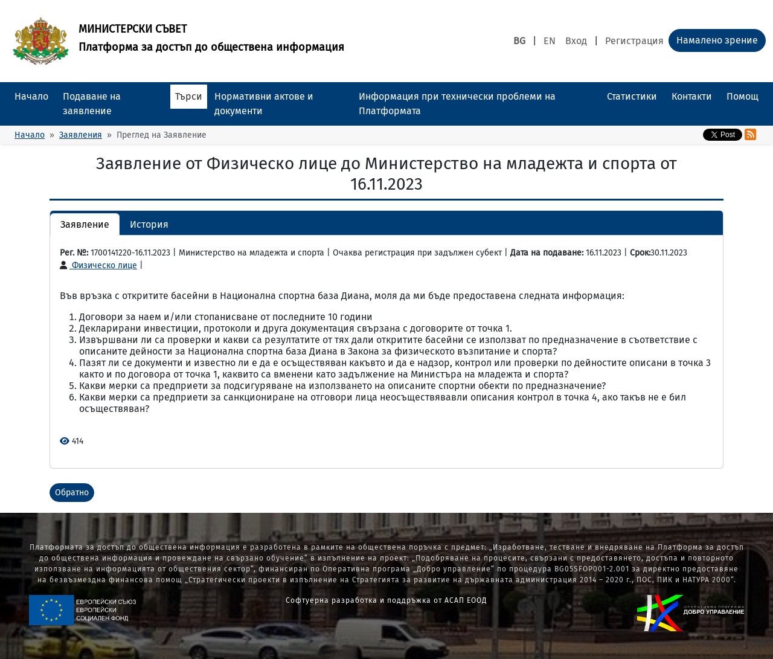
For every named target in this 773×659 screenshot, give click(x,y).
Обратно (72, 492)
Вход (576, 41)
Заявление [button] (84, 224)
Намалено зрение (717, 40)
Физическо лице (98, 265)
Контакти (692, 96)
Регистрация (634, 41)
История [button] (149, 224)
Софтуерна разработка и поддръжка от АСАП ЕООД (386, 600)
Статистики (632, 96)
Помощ (742, 96)
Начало (31, 96)
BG (519, 41)
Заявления (80, 135)
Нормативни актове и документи (263, 104)
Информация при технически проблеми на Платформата (457, 104)
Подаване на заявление (92, 104)
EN (550, 41)
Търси (188, 96)
